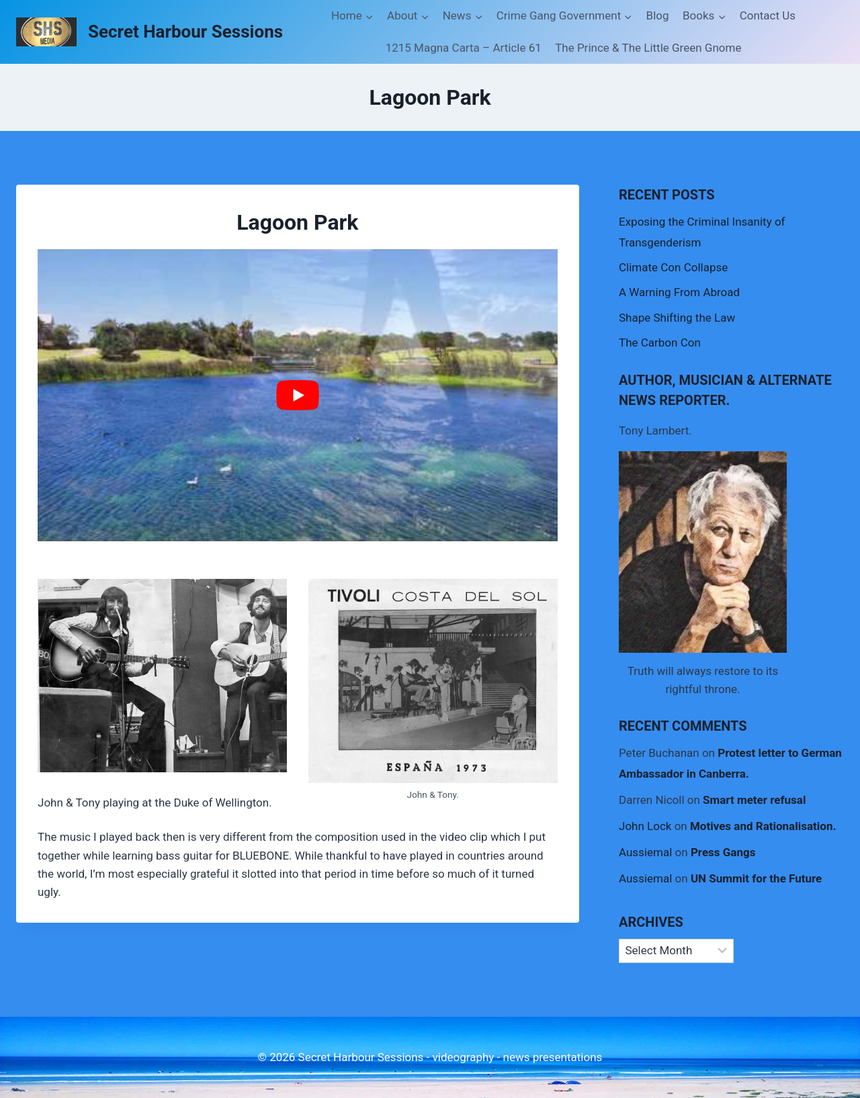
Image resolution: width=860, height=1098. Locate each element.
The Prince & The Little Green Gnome (648, 47)
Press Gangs (723, 852)
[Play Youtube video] (298, 395)
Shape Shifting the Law (677, 317)
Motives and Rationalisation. (763, 826)
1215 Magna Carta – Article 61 (464, 47)
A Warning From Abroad (679, 292)
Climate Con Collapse (673, 267)
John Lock (645, 826)
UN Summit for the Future (756, 878)
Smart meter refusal (754, 800)
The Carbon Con (660, 342)
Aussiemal (645, 852)
